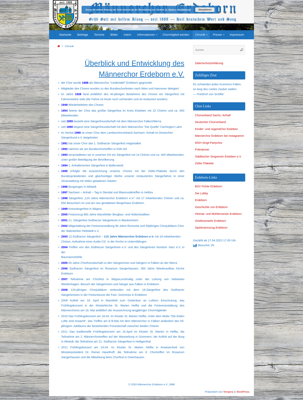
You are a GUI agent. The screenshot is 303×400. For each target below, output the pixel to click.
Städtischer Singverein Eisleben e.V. (218, 156)
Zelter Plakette (204, 163)
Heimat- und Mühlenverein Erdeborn (218, 213)
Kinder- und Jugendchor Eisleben (216, 129)
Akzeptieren (204, 9)
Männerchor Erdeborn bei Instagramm (219, 135)
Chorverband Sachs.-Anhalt (213, 115)
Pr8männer (202, 149)
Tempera (228, 391)
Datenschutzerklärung (209, 63)
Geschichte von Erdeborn (211, 207)
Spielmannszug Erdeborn (211, 227)
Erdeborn (201, 200)
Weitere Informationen (179, 10)
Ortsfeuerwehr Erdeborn (210, 220)
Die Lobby (201, 193)
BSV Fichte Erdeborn (208, 186)
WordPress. (243, 391)
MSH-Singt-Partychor (208, 142)
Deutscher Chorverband (210, 122)
